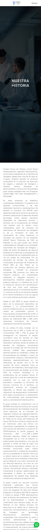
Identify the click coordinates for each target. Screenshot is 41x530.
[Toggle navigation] (34, 3)
